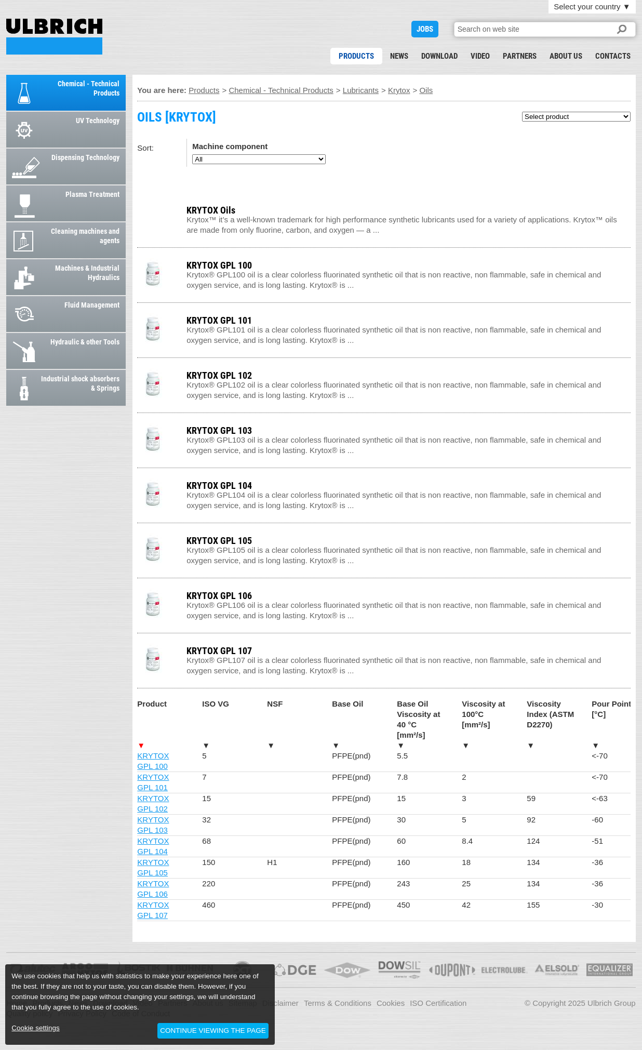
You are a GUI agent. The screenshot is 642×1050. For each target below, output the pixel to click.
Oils (426, 90)
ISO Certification (438, 1003)
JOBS (425, 29)
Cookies (391, 1003)
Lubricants (361, 90)
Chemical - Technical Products (281, 90)
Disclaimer (280, 1003)
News (399, 56)
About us (566, 56)
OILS (54, 37)
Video (480, 56)
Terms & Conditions (337, 1003)
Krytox (399, 90)
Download (439, 56)
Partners (520, 56)
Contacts (613, 56)
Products (356, 56)
